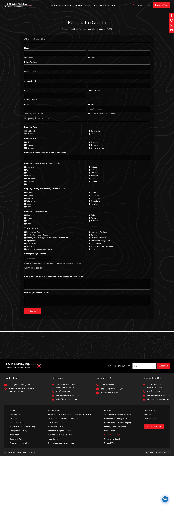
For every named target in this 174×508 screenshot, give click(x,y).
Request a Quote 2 (112, 435)
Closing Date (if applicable (35, 254)
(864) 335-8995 (144, 5)
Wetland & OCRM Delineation (60, 435)
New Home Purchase (99, 232)
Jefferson (94, 221)
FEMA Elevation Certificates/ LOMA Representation (69, 414)
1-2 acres (29, 145)
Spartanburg (31, 170)
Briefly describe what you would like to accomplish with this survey (54, 276)
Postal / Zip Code (31, 100)
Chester (94, 181)
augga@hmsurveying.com (112, 392)
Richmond (30, 215)
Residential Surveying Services (117, 418)
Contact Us (109, 443)
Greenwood (30, 178)
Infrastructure (54, 410)
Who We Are (15, 414)
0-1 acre (29, 142)
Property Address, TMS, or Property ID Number (45, 152)
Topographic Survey (18, 431)
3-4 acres (94, 142)
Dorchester (95, 195)
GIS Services (53, 422)
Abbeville (94, 176)
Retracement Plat (33, 232)
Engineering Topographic (100, 241)
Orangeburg (95, 201)
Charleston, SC (150, 418)
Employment (109, 431)
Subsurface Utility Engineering (61, 443)
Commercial (95, 131)
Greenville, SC (150, 410)
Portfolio (108, 410)
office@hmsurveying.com (19, 384)
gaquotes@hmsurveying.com (113, 388)
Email (27, 104)
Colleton (29, 195)
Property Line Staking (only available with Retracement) (47, 238)
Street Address (30, 72)
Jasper (29, 204)
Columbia (29, 218)
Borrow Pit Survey (56, 427)
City (25, 90)
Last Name (92, 58)
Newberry (30, 181)
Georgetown (95, 198)
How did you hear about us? (36, 293)
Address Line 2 (30, 81)
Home (12, 410)
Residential (30, 131)
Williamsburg (31, 201)
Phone (91, 104)
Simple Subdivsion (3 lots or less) (103, 246)
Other (93, 134)
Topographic (31, 241)
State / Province (94, 90)
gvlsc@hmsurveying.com (66, 399)
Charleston (95, 192)
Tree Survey (31, 246)
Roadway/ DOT (16, 439)
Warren (93, 218)
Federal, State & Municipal (115, 427)
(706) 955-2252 (107, 384)
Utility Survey (96, 243)
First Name (28, 58)
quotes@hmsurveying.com (67, 395)
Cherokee (94, 173)
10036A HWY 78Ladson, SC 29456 (155, 386)
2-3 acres (30, 148)
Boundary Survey (17, 422)
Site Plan (94, 235)
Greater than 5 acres (98, 148)
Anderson (94, 167)
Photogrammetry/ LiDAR (20, 443)
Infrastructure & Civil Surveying (117, 422)
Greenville (30, 167)
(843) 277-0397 (154, 391)
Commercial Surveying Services (117, 414)
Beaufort (29, 192)
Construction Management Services (63, 418)
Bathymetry (14, 435)
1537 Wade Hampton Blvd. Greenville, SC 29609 (67, 386)
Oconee (29, 173)
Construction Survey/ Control (37, 235)
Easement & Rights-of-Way (59, 431)
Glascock (30, 221)
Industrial (29, 134)
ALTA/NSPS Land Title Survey (22, 427)
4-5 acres (94, 145)
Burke (93, 215)
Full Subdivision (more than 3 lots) (39, 249)
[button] (161, 5)
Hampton (94, 204)
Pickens (94, 170)
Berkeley (29, 198)
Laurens (29, 176)
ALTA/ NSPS (31, 243)
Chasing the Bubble (112, 439)
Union (93, 178)
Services (13, 418)
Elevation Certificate (98, 238)
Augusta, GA (149, 414)
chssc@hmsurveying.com (158, 399)
